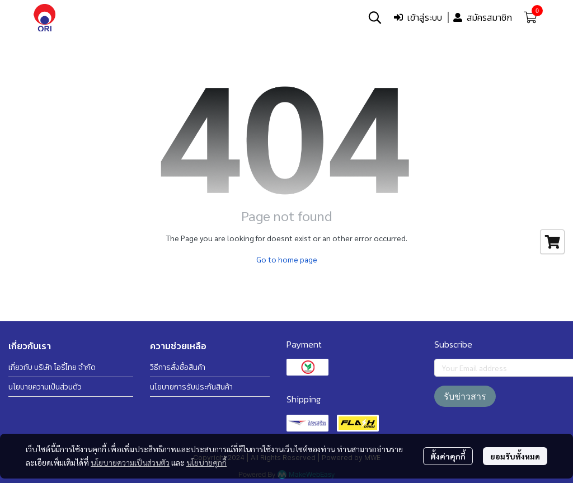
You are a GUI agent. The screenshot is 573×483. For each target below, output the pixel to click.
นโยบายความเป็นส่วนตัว (130, 462)
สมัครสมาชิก (482, 17)
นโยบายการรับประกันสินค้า (191, 387)
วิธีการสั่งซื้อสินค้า (177, 367)
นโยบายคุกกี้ (206, 462)
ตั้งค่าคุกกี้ (448, 456)
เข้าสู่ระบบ (418, 17)
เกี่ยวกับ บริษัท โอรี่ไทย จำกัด (52, 367)
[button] (374, 17)
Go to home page (286, 259)
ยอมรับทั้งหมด (515, 456)
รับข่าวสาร (465, 396)
